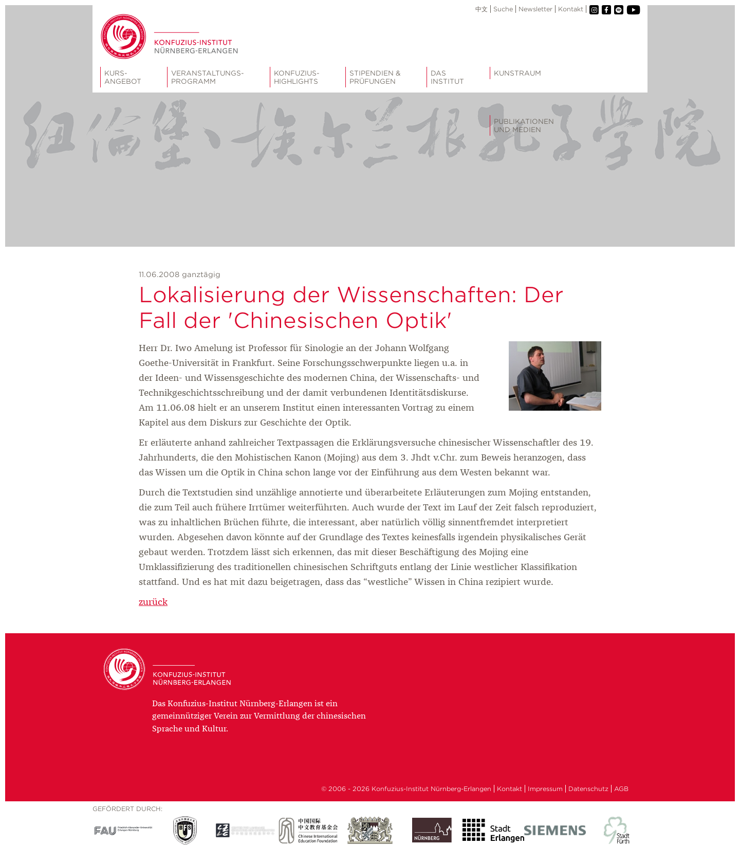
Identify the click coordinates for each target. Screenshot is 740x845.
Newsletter (535, 9)
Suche (503, 9)
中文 (481, 9)
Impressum (545, 789)
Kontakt (570, 9)
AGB (621, 789)
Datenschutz (588, 789)
